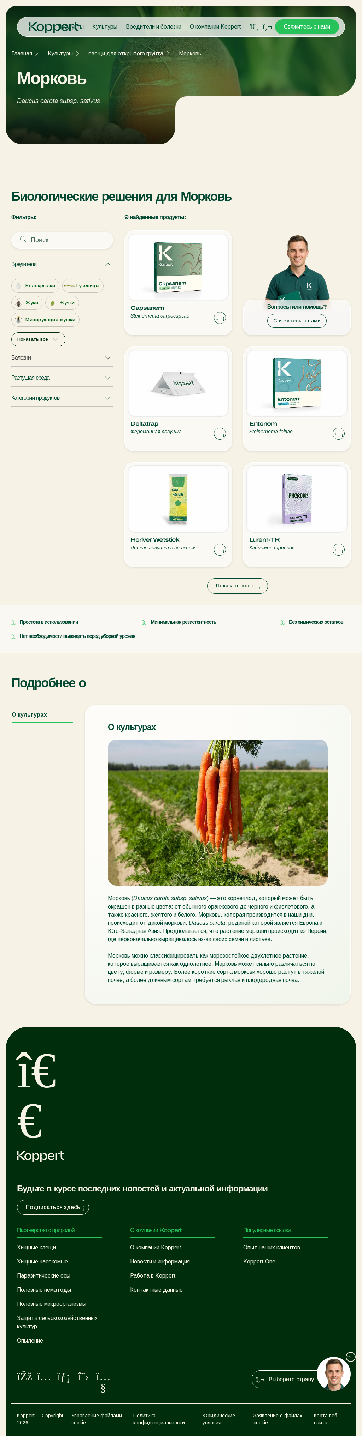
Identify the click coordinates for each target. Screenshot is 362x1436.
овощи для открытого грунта (125, 53)
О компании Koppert (215, 27)
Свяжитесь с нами (307, 27)
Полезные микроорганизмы (51, 1304)
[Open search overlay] (254, 26)
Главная (21, 53)
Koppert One (259, 1262)
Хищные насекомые (42, 1262)
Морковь (190, 53)
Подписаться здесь (56, 1207)
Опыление (30, 1341)
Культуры (104, 27)
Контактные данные (156, 1290)
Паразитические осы (43, 1276)
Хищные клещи (36, 1247)
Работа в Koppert (153, 1276)
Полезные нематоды (44, 1290)
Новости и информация (160, 1262)
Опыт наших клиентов (271, 1247)
